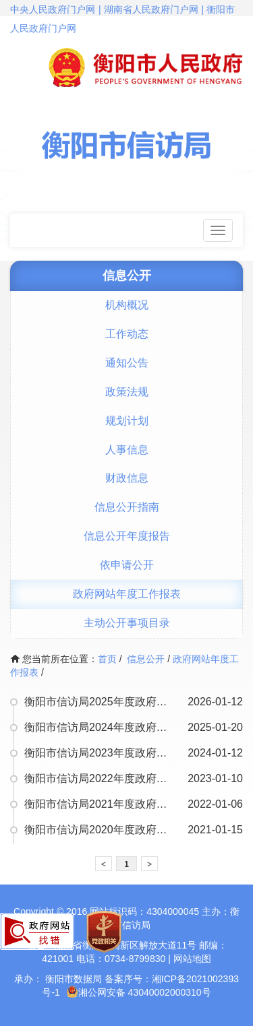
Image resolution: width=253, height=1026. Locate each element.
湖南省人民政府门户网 (151, 9)
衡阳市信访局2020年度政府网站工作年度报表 (100, 829)
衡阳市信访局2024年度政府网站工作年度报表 (100, 727)
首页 (107, 658)
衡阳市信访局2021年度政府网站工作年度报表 (100, 804)
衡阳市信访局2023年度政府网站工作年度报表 (100, 753)
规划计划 (126, 420)
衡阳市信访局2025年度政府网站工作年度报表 (100, 701)
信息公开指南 (126, 507)
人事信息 (126, 449)
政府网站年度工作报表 (127, 594)
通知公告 (126, 362)
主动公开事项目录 (127, 623)
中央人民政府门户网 (52, 9)
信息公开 (146, 658)
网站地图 (192, 958)
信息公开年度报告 (127, 536)
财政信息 (126, 478)
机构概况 (126, 305)
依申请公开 (127, 565)
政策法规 (126, 391)
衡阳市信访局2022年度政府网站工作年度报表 (100, 778)
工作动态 (126, 334)
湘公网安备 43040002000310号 (138, 992)
